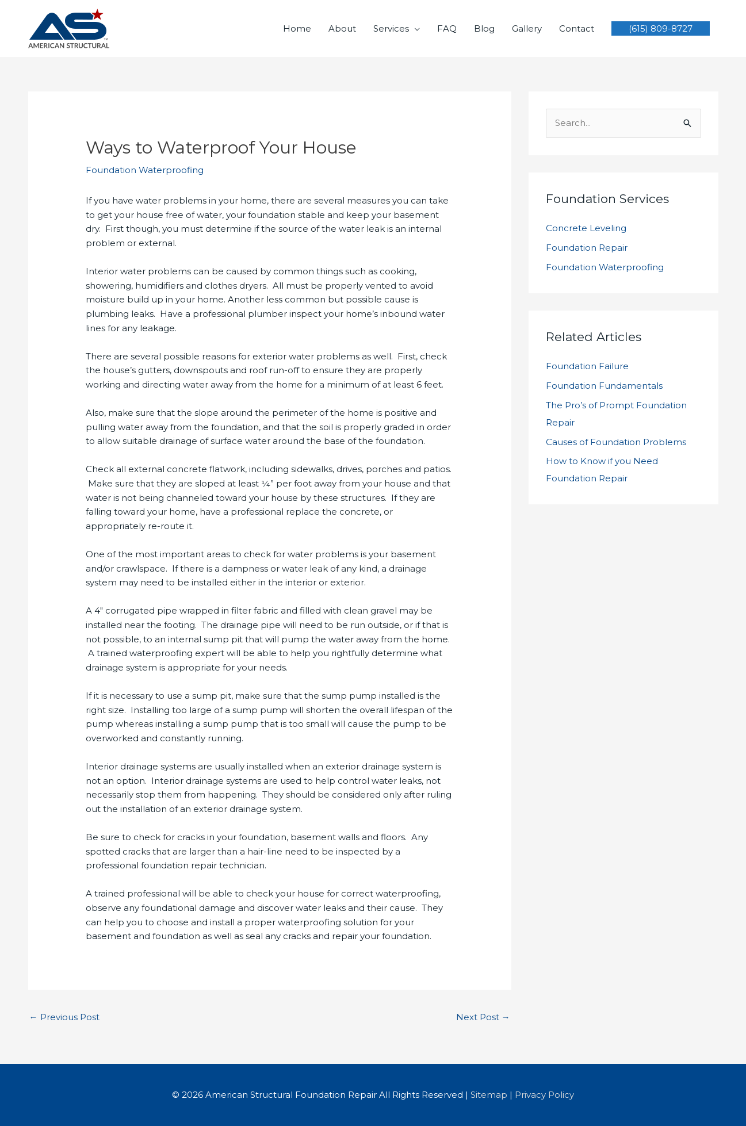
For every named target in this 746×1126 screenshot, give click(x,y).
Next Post (483, 1017)
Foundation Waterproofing (145, 169)
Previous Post (64, 1017)
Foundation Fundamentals (604, 385)
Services (391, 28)
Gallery (527, 28)
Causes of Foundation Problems (616, 441)
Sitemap (488, 1094)
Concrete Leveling (586, 228)
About (342, 28)
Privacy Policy (544, 1094)
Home (297, 28)
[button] (660, 28)
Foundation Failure (587, 366)
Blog (484, 28)
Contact (576, 28)
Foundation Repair (587, 247)
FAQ (447, 28)
